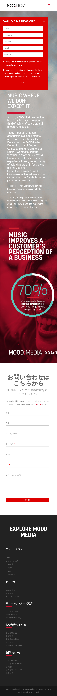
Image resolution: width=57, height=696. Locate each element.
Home (8, 557)
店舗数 (8, 454)
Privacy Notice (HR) (13, 618)
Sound (10, 564)
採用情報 (9, 673)
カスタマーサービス (14, 670)
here (19, 65)
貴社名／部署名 (13, 433)
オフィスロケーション (15, 663)
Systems (11, 575)
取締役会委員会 (12, 639)
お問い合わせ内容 (14, 475)
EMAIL (9, 423)
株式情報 (9, 642)
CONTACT (37, 404)
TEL (8, 465)
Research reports (12, 590)
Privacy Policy (11, 614)
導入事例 (9, 593)
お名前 (8, 413)
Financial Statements (14, 645)
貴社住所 (10, 444)
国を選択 (9, 667)
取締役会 (9, 636)
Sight (10, 568)
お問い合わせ (11, 660)
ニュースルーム (12, 611)
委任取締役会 (11, 633)
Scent (10, 571)
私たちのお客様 (12, 596)
